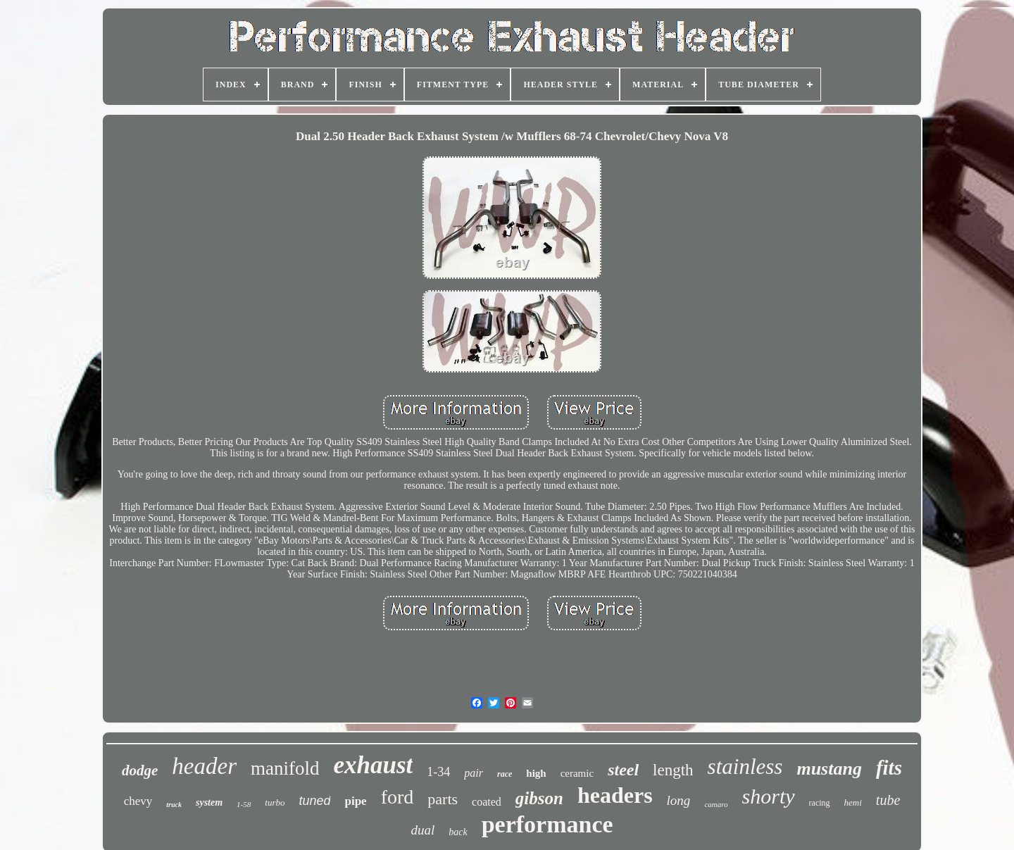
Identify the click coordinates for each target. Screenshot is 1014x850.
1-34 (438, 772)
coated (486, 802)
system (209, 802)
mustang (829, 768)
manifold (285, 768)
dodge (140, 770)
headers (615, 795)
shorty (768, 796)
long (679, 800)
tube (888, 800)
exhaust (373, 765)
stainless (745, 766)
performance (547, 824)
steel (623, 770)
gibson (539, 798)
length (673, 770)
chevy (138, 801)
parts (442, 799)
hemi (853, 802)
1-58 (244, 804)
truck (174, 804)
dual (422, 830)
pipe (355, 801)
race (504, 774)
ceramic (577, 773)
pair (473, 773)
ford (397, 797)
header (204, 766)
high (536, 773)
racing (819, 803)
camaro (715, 804)
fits (889, 767)
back (458, 832)
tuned (314, 801)
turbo (274, 802)
